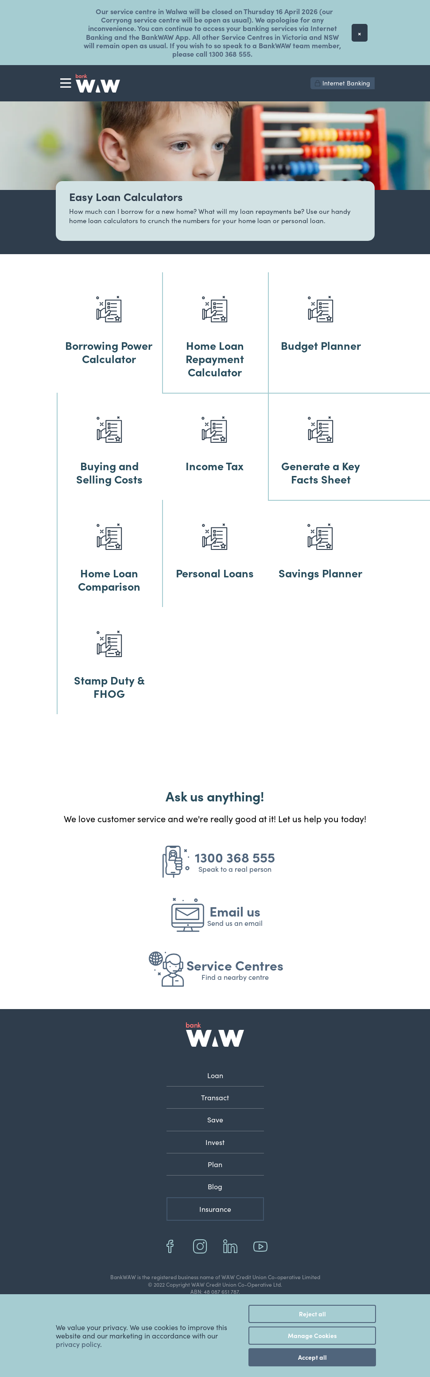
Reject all (312, 1313)
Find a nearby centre (235, 977)
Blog (215, 1186)
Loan (215, 1075)
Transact (215, 1097)
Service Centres (234, 964)
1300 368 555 (235, 856)
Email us (234, 910)
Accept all (312, 1357)
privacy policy (78, 1344)
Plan (215, 1164)
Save (215, 1119)
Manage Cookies (312, 1335)
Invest (215, 1142)
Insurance (215, 1209)
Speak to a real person (234, 869)
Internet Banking (342, 83)
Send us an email (235, 923)
